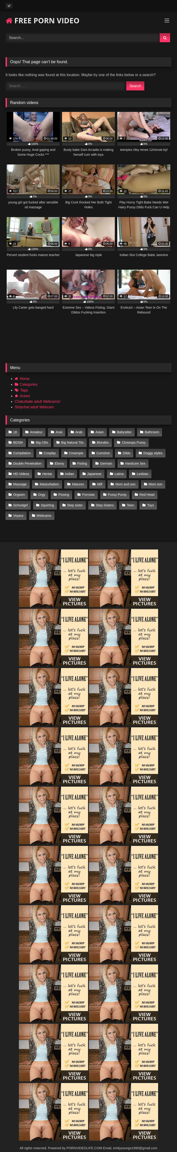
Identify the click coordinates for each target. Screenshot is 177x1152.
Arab (77, 432)
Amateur (36, 432)
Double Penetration (27, 461)
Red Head (145, 490)
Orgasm (19, 490)
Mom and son (124, 481)
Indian (68, 471)
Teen (128, 500)
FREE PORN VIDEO (43, 20)
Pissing (63, 490)
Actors (25, 396)
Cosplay (49, 451)
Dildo (125, 451)
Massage (20, 481)
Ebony (59, 461)
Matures (77, 481)
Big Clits (41, 442)
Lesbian (140, 471)
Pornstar (87, 490)
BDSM (18, 442)
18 (15, 432)
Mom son (153, 481)
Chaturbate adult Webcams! (37, 401)
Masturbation (48, 481)
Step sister (74, 500)
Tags (24, 390)
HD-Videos (21, 471)
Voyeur (18, 510)
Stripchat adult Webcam (34, 407)
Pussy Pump (115, 490)
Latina (117, 471)
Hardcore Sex (134, 461)
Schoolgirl (20, 500)
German (105, 461)
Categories (28, 384)
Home (25, 379)
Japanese (93, 471)
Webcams (43, 510)
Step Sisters (103, 500)
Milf (98, 481)
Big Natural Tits (71, 442)
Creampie (75, 451)
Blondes (101, 442)
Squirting (46, 500)
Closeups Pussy (132, 442)
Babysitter (122, 432)
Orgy (41, 490)
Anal (58, 432)
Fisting (81, 461)
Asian (98, 432)
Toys (148, 500)
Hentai (46, 471)
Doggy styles (151, 451)
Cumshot (102, 451)
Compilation (22, 451)
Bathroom (149, 432)
